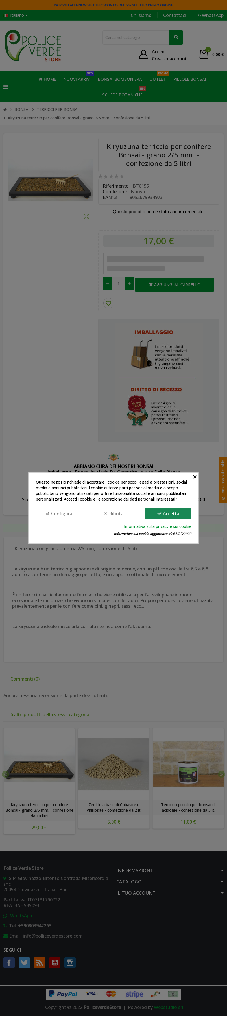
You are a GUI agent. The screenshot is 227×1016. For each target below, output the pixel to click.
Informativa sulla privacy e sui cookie (157, 526)
